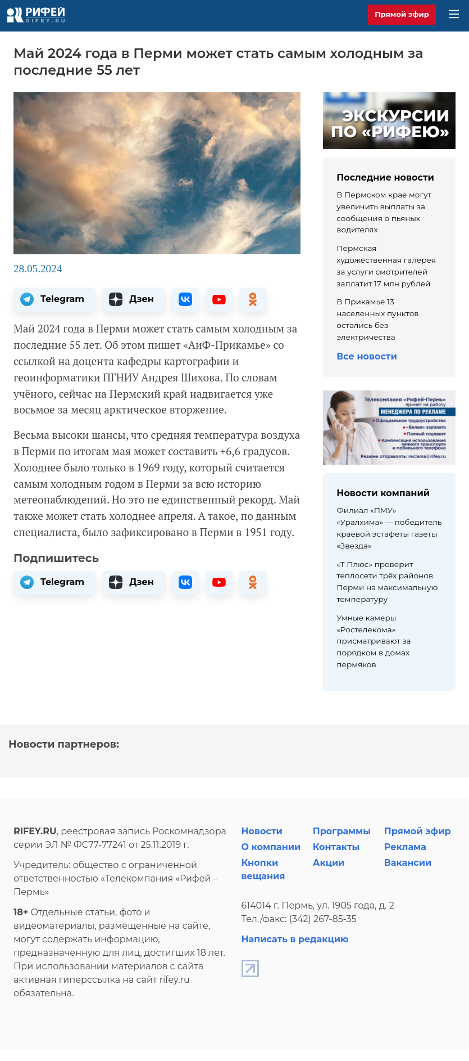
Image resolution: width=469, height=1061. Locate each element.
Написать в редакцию (295, 939)
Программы (342, 831)
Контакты (336, 847)
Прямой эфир (402, 14)
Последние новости (385, 177)
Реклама (405, 847)
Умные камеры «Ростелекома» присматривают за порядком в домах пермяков (373, 641)
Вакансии (408, 862)
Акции (329, 862)
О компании (271, 847)
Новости (262, 831)
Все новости (366, 356)
